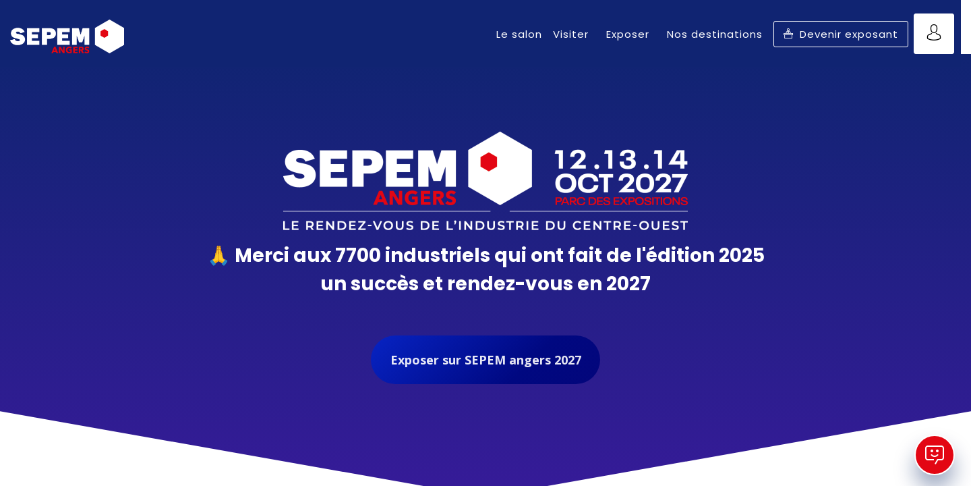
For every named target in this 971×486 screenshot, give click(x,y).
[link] (519, 34)
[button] (840, 34)
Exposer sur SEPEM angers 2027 (485, 360)
